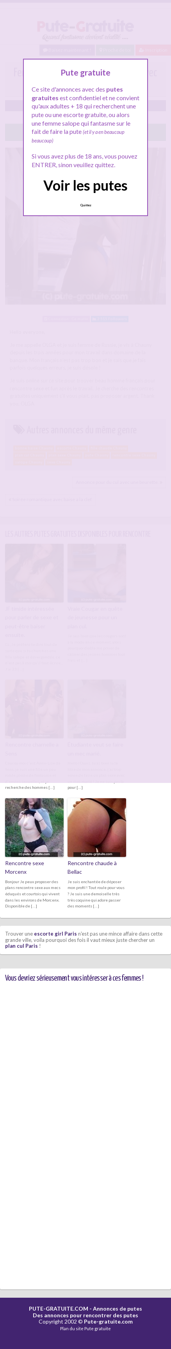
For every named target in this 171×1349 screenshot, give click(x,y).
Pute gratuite (97, 1328)
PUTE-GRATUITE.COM (58, 1308)
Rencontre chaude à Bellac (92, 867)
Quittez (85, 205)
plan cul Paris (21, 946)
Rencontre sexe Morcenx (24, 867)
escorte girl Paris (55, 934)
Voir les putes (85, 185)
